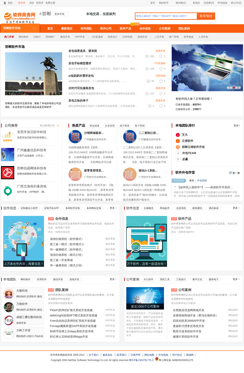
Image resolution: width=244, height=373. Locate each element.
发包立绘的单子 (78, 100)
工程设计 (181, 279)
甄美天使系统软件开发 (187, 331)
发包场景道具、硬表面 (82, 51)
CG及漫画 (97, 36)
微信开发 (65, 36)
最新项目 (67, 28)
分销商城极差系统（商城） (95, 133)
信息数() (209, 2)
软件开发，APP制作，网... (31, 191)
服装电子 (214, 279)
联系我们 (121, 354)
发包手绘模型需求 (79, 63)
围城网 (189, 354)
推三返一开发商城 (61, 260)
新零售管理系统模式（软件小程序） (95, 170)
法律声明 (135, 354)
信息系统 (181, 208)
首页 (152, 2)
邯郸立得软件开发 (193, 147)
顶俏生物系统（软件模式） (67, 239)
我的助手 (164, 2)
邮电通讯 (197, 208)
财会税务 (95, 125)
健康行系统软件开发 (186, 336)
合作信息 (145, 28)
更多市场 (59, 14)
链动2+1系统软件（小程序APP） (149, 170)
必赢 (185, 159)
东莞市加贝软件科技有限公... (32, 137)
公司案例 (164, 28)
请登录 (21, 2)
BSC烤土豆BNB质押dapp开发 (69, 336)
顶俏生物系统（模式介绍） (67, 254)
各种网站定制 (94, 208)
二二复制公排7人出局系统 (149, 133)
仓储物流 (148, 208)
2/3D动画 (127, 36)
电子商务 (125, 125)
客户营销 (140, 125)
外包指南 (222, 2)
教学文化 (197, 279)
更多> (237, 125)
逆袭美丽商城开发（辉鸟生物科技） (196, 315)
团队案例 (184, 28)
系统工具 (165, 279)
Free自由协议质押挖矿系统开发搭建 (73, 320)
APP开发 (80, 36)
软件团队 (86, 28)
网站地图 (149, 354)
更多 (113, 208)
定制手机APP (51, 208)
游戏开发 (142, 36)
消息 (31, 2)
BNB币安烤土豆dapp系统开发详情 (71, 331)
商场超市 (165, 208)
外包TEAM (189, 153)
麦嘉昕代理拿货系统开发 (188, 326)
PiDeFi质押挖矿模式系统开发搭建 (71, 310)
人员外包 (203, 36)
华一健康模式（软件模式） (67, 249)
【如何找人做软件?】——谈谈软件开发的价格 (206, 187)
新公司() (236, 2)
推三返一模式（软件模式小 (67, 244)
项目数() (179, 2)
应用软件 (42, 279)
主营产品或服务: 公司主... (31, 155)
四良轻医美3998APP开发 (189, 320)
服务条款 (107, 354)
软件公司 (106, 28)
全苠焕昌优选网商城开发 (188, 310)
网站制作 (24, 36)
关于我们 (94, 354)
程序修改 (188, 36)
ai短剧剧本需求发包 (81, 75)
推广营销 (174, 36)
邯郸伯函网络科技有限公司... (32, 173)
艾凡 (185, 134)
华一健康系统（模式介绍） (67, 265)
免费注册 (50, 2)
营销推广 (50, 36)
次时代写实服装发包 (81, 88)
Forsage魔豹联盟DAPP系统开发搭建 (73, 326)
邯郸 (46, 14)
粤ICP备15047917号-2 (141, 360)
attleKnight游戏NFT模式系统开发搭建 (73, 315)
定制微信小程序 (29, 208)
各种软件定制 (72, 208)
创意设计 (113, 36)
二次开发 (159, 36)
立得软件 (187, 140)
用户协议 (177, 354)
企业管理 (110, 125)
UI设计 (37, 36)
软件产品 (125, 28)
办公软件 (148, 279)
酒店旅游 (214, 208)
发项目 (194, 2)
